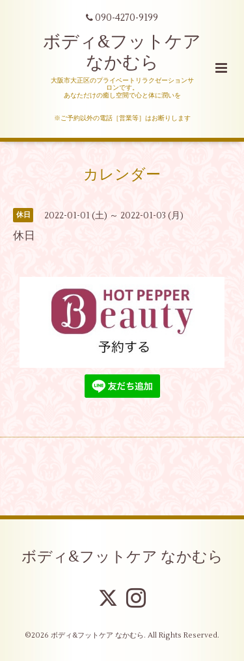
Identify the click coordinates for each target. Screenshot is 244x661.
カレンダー (122, 175)
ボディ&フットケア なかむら (122, 52)
